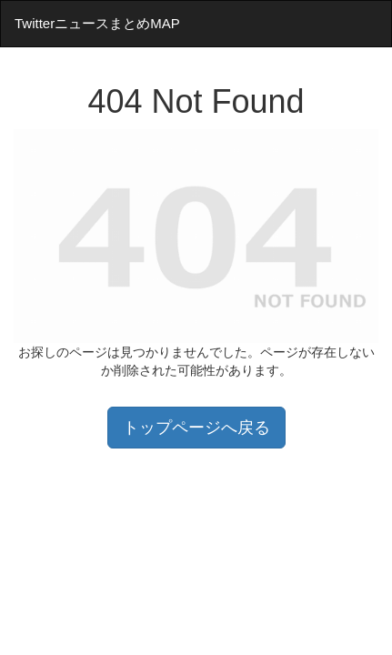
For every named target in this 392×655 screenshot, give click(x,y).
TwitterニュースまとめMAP (97, 23)
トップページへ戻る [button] (196, 427)
